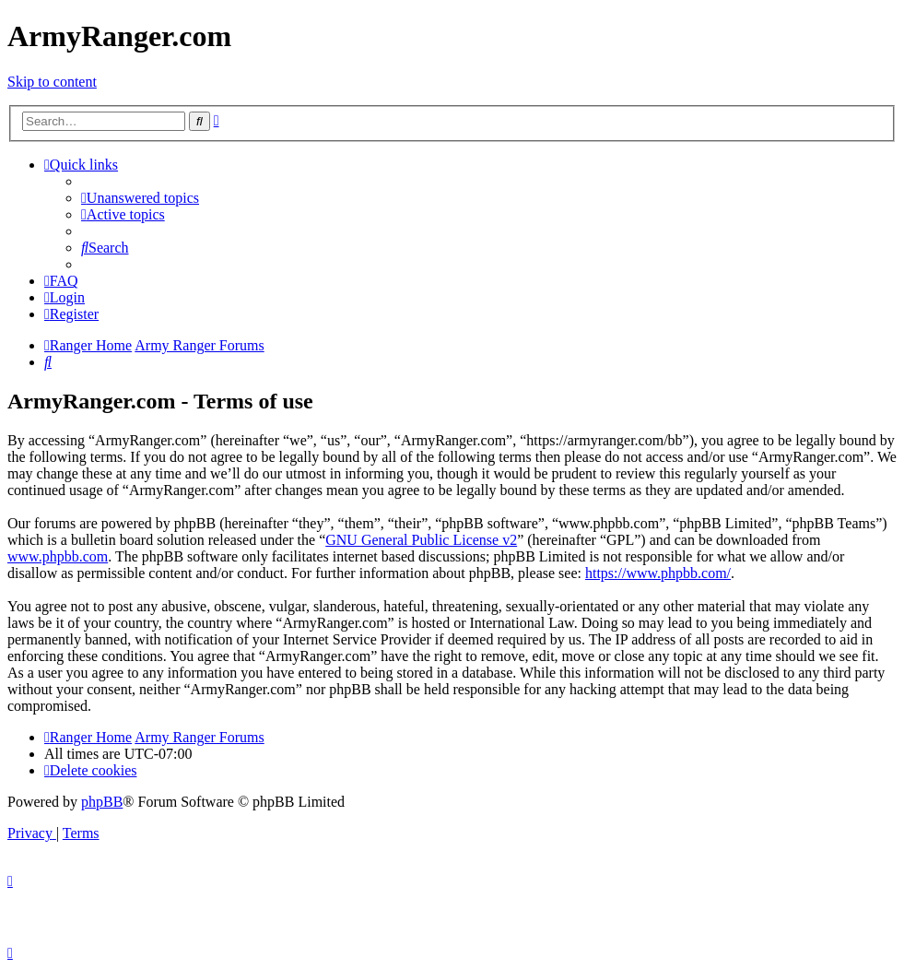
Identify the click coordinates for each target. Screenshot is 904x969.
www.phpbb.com (57, 556)
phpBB (102, 801)
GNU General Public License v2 (421, 540)
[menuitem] (140, 198)
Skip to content (52, 81)
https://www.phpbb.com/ (658, 573)
